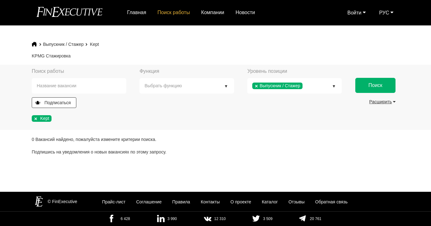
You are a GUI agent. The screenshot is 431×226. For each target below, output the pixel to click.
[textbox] (84, 86)
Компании (212, 12)
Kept (94, 44)
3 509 (267, 219)
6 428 (125, 219)
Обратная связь (331, 201)
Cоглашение (148, 201)
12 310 (220, 219)
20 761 (315, 219)
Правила (181, 201)
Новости (245, 12)
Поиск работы (173, 12)
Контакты (210, 201)
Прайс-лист (114, 201)
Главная (136, 12)
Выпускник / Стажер (63, 44)
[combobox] (79, 86)
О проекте (240, 201)
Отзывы (296, 201)
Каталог (270, 201)
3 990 (172, 219)
